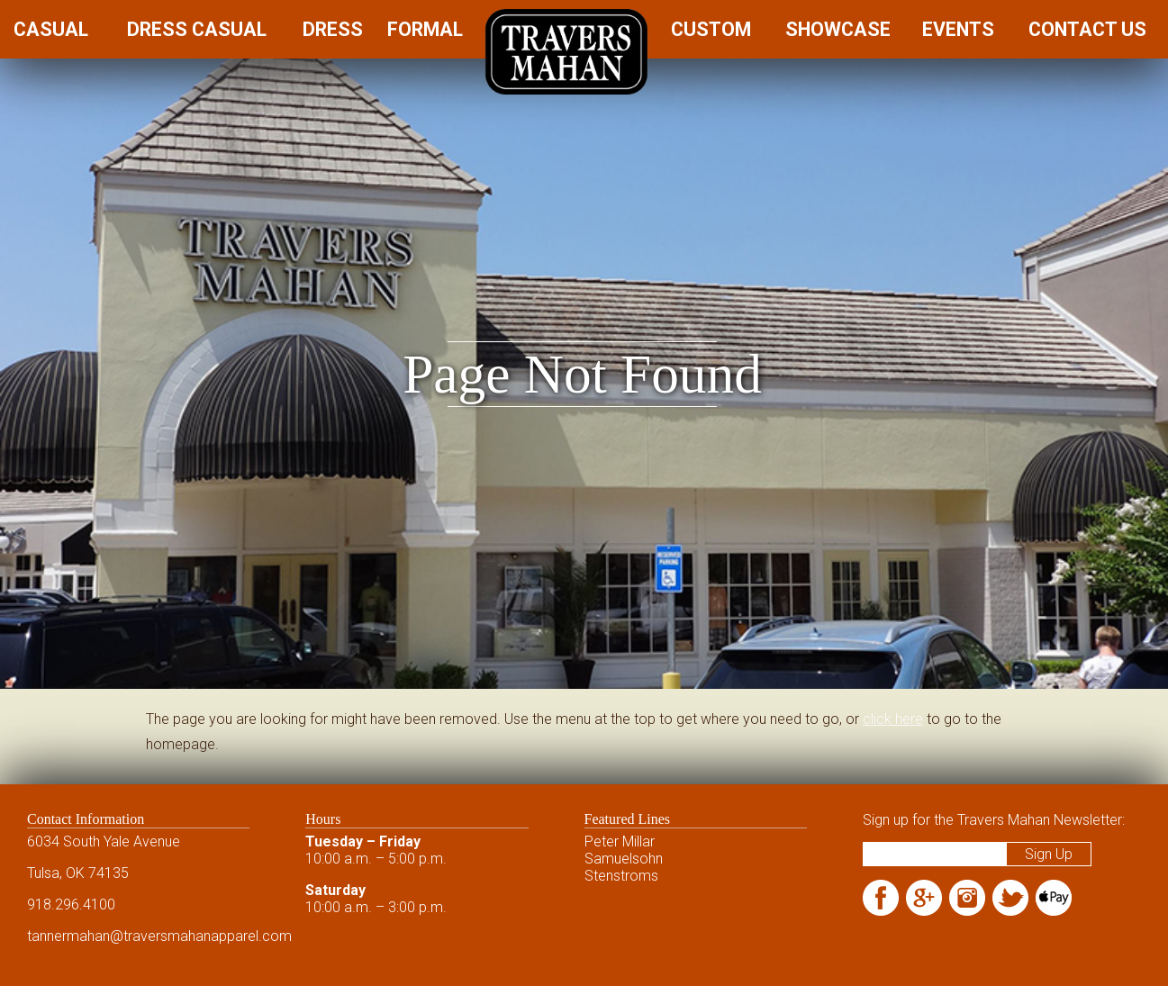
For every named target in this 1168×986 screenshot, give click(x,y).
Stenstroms (621, 875)
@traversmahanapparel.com (201, 936)
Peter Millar (619, 841)
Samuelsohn (623, 858)
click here (893, 719)
